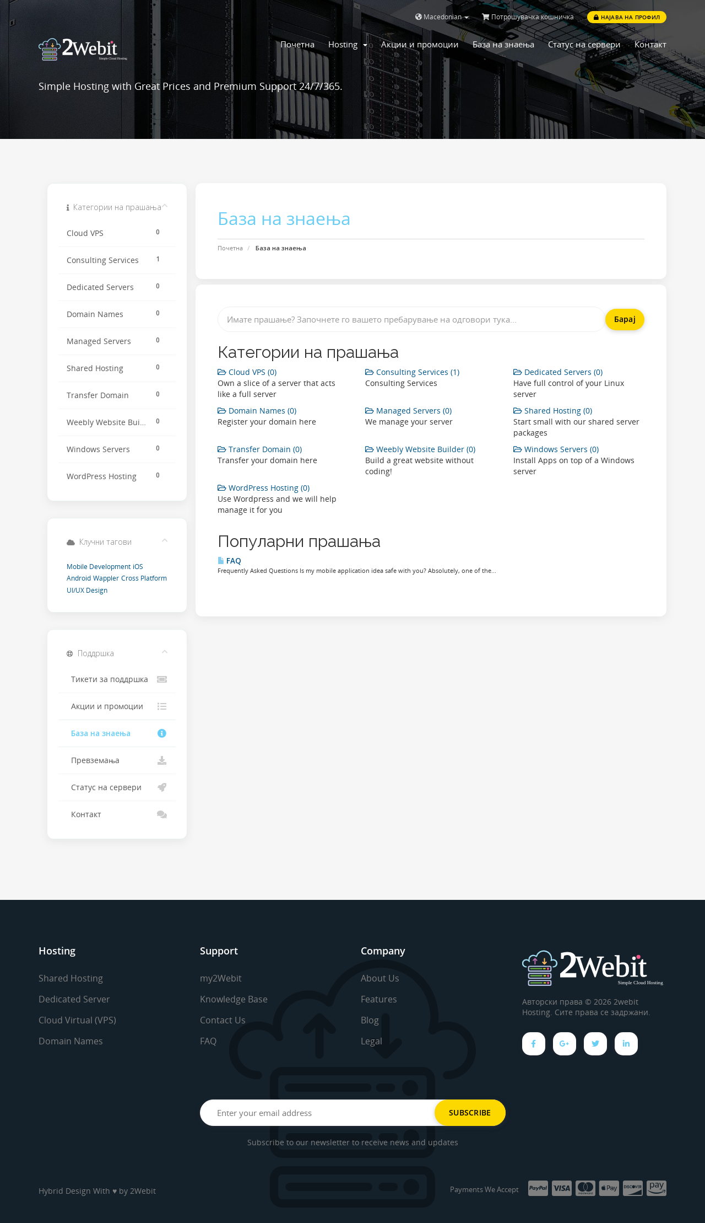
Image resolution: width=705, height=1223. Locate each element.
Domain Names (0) (257, 410)
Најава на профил (627, 17)
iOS (138, 566)
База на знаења (503, 44)
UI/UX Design (87, 590)
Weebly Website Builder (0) (420, 449)
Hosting (347, 44)
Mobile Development (99, 566)
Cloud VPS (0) (247, 372)
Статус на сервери (584, 44)
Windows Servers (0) (556, 449)
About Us (380, 978)
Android (79, 578)
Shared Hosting (71, 978)
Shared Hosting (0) (552, 410)
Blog (370, 1020)
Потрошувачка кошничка (528, 17)
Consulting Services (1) (412, 372)
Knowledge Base (234, 999)
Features (379, 999)
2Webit (143, 1191)
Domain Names (71, 1041)
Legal (371, 1041)
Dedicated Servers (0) (558, 372)
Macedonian (442, 17)
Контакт (650, 44)
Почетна (297, 44)
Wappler (106, 578)
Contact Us (223, 1020)
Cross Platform (144, 578)
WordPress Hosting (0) (264, 487)
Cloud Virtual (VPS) (77, 1020)
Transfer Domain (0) (260, 449)
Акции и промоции (420, 44)
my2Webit (221, 978)
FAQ (229, 561)
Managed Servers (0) (408, 410)
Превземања (117, 760)
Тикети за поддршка (117, 679)
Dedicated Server (74, 999)
